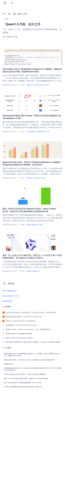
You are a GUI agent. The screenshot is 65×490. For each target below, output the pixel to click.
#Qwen (29, 271)
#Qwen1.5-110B (32, 85)
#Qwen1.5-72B (44, 85)
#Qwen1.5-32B (40, 178)
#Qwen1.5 (30, 178)
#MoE (29, 224)
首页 (4, 14)
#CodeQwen (31, 131)
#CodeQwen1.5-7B (42, 131)
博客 (9, 14)
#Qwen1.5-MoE (37, 224)
